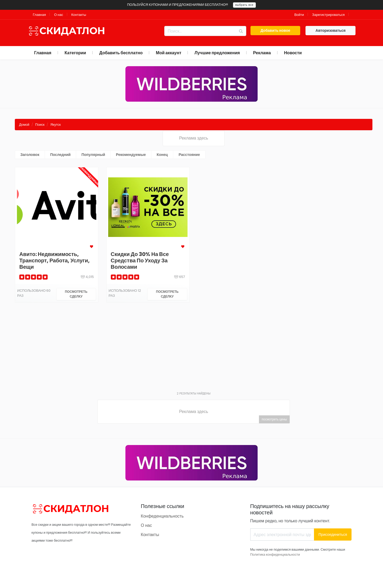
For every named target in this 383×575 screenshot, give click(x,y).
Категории (75, 53)
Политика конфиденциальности (275, 554)
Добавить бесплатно (121, 53)
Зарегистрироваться (328, 14)
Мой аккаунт (168, 53)
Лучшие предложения (217, 53)
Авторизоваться (331, 30)
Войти (299, 14)
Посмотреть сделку (76, 294)
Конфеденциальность (162, 516)
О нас (58, 14)
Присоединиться (332, 534)
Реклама (262, 53)
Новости (293, 53)
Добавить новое (275, 30)
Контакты (78, 14)
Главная (39, 14)
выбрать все (244, 5)
